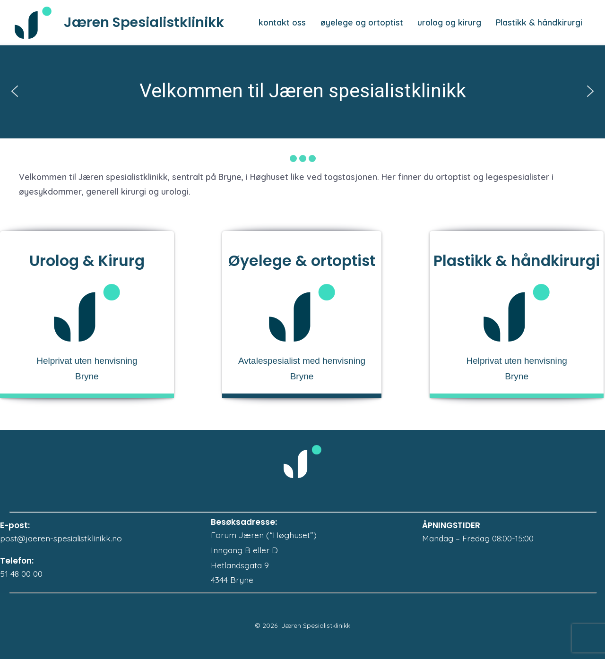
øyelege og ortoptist (361, 22)
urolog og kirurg (449, 22)
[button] (14, 91)
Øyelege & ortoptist (301, 260)
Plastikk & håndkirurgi (539, 22)
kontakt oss (282, 22)
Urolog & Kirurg (87, 260)
